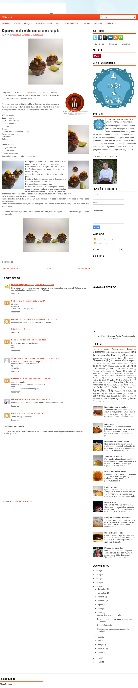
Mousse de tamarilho (113, 548)
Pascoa (131, 382)
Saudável (108, 393)
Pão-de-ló (106, 382)
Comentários (100, 243)
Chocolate (17, 35)
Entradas (6, 23)
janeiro (100, 652)
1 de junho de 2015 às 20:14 (42, 285)
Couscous (98, 363)
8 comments (38, 35)
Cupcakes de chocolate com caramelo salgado (30, 30)
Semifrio (129, 393)
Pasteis (109, 385)
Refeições (28, 23)
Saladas (129, 391)
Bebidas (17, 23)
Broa (104, 358)
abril (99, 641)
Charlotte (130, 358)
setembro (102, 601)
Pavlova (118, 385)
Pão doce (96, 382)
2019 (97, 571)
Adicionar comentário (14, 426)
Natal (103, 380)
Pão (120, 380)
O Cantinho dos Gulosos (22, 319)
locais (112, 375)
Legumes (104, 375)
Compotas (131, 360)
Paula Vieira (16, 340)
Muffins (95, 380)
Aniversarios (118, 349)
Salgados (96, 393)
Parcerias (98, 23)
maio (100, 637)
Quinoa (129, 387)
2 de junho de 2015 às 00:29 (33, 301)
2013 (97, 662)
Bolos (115, 355)
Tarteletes (122, 399)
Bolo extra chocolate (113, 533)
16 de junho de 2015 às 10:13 (33, 413)
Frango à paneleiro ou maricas (118, 518)
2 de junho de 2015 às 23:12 (47, 358)
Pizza (134, 385)
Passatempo (98, 385)
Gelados (129, 371)
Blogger (115, 338)
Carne (119, 358)
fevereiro (101, 648)
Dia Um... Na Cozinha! (28, 93)
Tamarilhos (96, 399)
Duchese (101, 369)
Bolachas (124, 352)
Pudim (100, 387)
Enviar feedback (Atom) (22, 501)
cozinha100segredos (20, 285)
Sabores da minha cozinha (23, 358)
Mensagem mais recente (11, 268)
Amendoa (105, 349)
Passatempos (111, 23)
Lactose (95, 375)
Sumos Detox (128, 396)
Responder (15, 293)
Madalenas (121, 375)
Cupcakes (25, 35)
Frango (109, 371)
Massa (98, 378)
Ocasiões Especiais (72, 23)
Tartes (133, 398)
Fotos (131, 369)
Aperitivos (132, 349)
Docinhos (131, 366)
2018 (97, 575)
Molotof (118, 378)
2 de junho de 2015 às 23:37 (40, 379)
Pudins (115, 387)
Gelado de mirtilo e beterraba (109, 615)
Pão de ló (129, 380)
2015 (97, 586)
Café (112, 358)
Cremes (107, 363)
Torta (99, 401)
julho (100, 609)
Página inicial (7, 17)
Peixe (125, 385)
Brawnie (96, 358)
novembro (102, 593)
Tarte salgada (109, 399)
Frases (118, 371)
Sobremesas (99, 396)
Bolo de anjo (110, 502)
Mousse (129, 378)
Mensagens (100, 239)
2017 (97, 578)
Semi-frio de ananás (113, 456)
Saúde (119, 393)
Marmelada (132, 375)
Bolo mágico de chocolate (116, 407)
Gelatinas (96, 373)
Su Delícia (15, 301)
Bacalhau (100, 352)
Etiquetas (113, 44)
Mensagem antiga (83, 268)
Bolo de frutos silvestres (107, 625)
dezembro (102, 589)
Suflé (119, 396)
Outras (87, 23)
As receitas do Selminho (121, 119)
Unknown (15, 413)
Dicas (58, 23)
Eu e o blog (99, 44)
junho (100, 612)
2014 (97, 658)
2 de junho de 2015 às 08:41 (46, 319)
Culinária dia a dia (19, 379)
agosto (100, 605)
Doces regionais (115, 366)
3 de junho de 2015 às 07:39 (38, 399)
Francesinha (97, 371)
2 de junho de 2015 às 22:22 (34, 340)
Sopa (113, 396)
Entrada (113, 368)
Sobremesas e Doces (44, 23)
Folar (123, 369)
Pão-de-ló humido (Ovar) (115, 472)
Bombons (129, 355)
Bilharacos (109, 424)
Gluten (106, 373)
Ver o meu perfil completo (105, 156)
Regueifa (118, 391)
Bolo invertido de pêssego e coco (119, 441)
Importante (129, 373)
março (100, 645)
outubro (101, 597)
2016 (97, 582)
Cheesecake (99, 360)
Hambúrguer (117, 373)
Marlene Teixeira (18, 399)
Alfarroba (96, 349)
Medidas (108, 378)
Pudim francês (110, 487)
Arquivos (126, 44)
